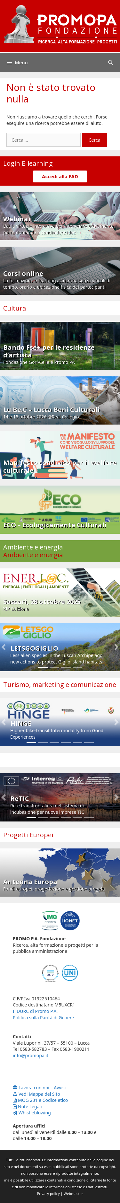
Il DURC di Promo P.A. (35, 1011)
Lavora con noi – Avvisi (39, 1087)
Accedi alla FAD (60, 176)
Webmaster (73, 1193)
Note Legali (27, 1106)
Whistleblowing (32, 1113)
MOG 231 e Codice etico (40, 1100)
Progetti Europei (28, 834)
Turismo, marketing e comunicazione (59, 684)
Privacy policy (48, 1193)
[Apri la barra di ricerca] (110, 62)
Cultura (14, 308)
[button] (3, 647)
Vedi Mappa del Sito (36, 1094)
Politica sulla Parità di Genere (43, 1017)
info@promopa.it (30, 1055)
